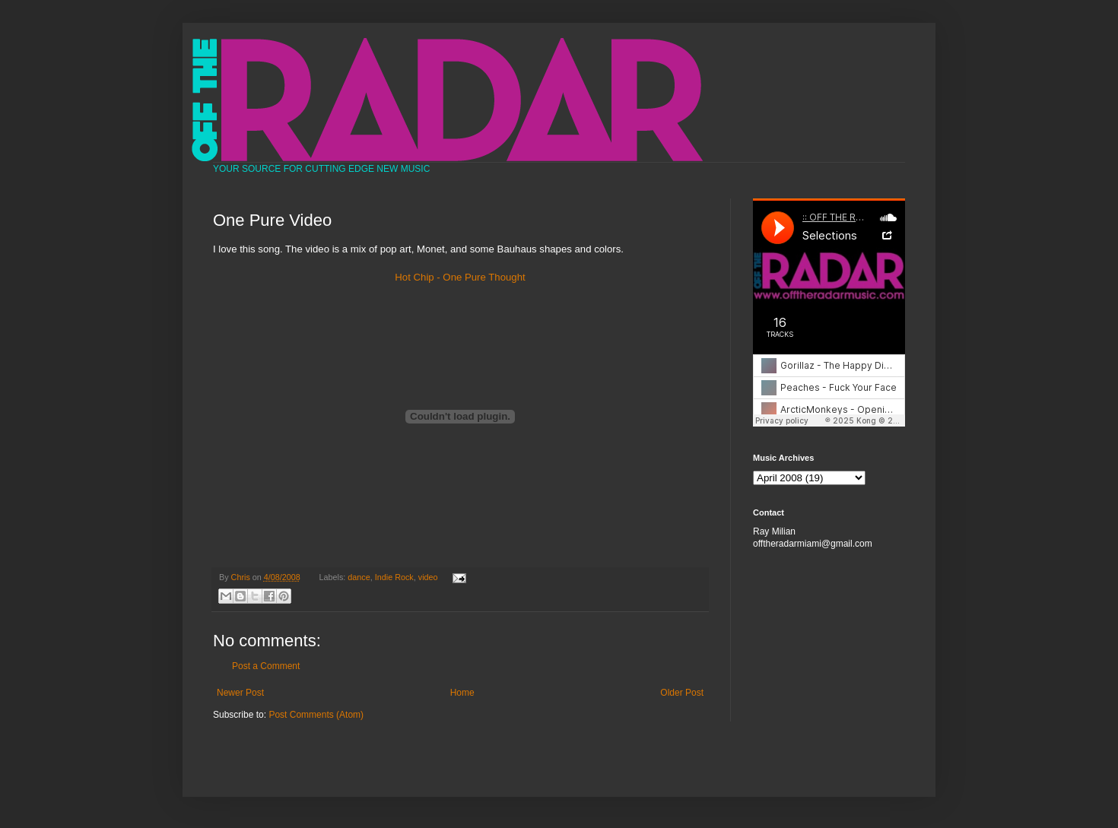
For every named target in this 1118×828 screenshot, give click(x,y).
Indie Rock (394, 577)
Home (462, 692)
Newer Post (240, 692)
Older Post (682, 692)
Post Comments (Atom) (316, 714)
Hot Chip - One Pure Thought (460, 277)
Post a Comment (266, 666)
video (428, 577)
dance (359, 577)
